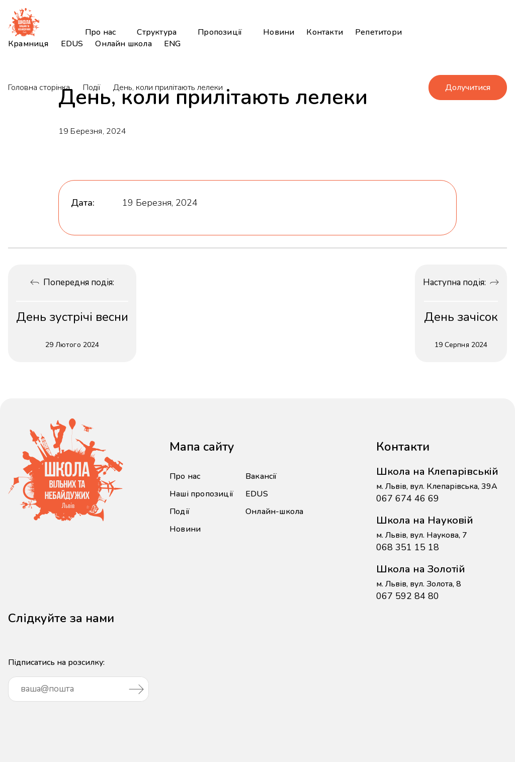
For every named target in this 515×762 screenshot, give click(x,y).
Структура (157, 32)
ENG (172, 43)
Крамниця (28, 43)
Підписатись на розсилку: (78, 679)
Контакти (324, 32)
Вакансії (261, 476)
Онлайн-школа (274, 511)
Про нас (100, 32)
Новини (278, 32)
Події (91, 87)
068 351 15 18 (407, 547)
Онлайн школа (123, 43)
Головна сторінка (39, 87)
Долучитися (467, 87)
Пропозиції (220, 32)
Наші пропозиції (201, 493)
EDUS (72, 43)
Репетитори (378, 32)
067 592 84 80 (407, 596)
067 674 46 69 (407, 498)
